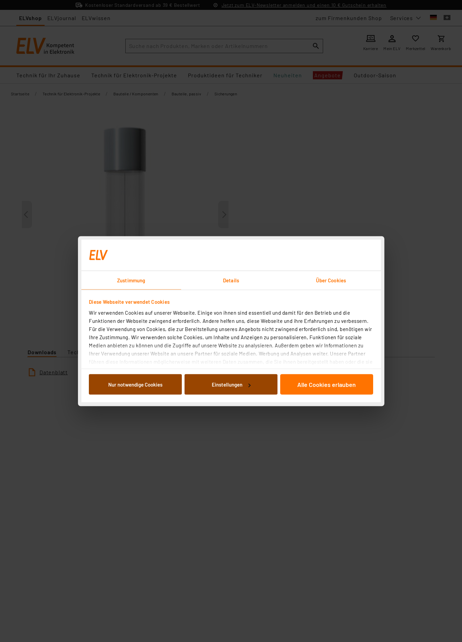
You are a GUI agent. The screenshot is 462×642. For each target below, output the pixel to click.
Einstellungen (231, 384)
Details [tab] (231, 280)
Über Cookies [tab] (331, 280)
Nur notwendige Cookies (135, 384)
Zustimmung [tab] (131, 280)
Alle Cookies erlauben (326, 384)
